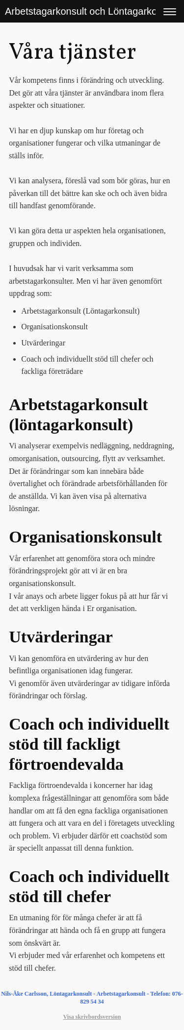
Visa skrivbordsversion (92, 1016)
